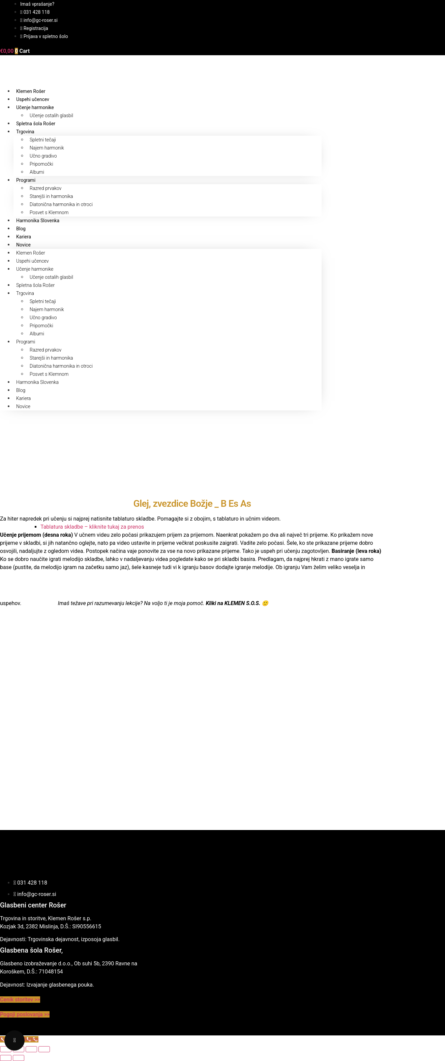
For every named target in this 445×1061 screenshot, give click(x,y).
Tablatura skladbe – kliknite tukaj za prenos (92, 527)
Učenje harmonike (35, 107)
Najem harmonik (47, 148)
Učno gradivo (43, 156)
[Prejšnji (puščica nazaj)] (5, 1058)
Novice (23, 244)
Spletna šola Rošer (35, 123)
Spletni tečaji (43, 139)
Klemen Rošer (31, 91)
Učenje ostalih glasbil (51, 115)
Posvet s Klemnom (49, 212)
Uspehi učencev (32, 99)
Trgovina (25, 131)
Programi (25, 180)
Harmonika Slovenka (37, 220)
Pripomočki (41, 164)
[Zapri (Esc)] (44, 1049)
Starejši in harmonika (51, 196)
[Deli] (31, 1049)
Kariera (23, 236)
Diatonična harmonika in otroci (61, 204)
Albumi (37, 172)
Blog (21, 228)
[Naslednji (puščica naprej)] (18, 1058)
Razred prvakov (45, 188)
